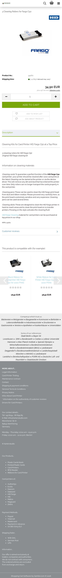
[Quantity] (31, 97)
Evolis (10, 485)
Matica (10, 498)
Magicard (11, 500)
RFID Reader (13, 468)
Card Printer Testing (10, 374)
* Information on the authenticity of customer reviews (24, 398)
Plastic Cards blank (15, 461)
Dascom (11, 487)
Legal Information (9, 370)
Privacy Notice (8, 391)
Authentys (12, 482)
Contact (5, 381)
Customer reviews (10, 231)
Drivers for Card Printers (12, 401)
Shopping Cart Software (21, 574)
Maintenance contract (11, 377)
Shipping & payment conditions (15, 384)
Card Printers (13, 466)
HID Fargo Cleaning (10, 215)
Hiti (9, 495)
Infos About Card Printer (12, 394)
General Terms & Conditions (14, 387)
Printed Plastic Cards (16, 463)
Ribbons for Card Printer (18, 471)
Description (7, 132)
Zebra (10, 503)
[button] (6, 97)
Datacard (11, 490)
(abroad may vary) (43, 79)
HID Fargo (12, 493)
